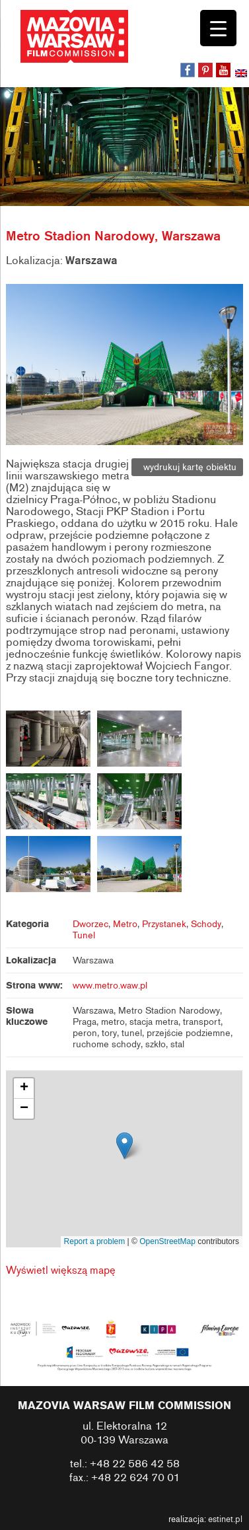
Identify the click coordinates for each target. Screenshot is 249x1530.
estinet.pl (225, 1519)
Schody (206, 924)
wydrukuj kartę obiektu (187, 467)
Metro (125, 924)
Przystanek (164, 924)
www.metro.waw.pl (110, 985)
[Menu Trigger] (218, 28)
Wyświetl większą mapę (61, 1270)
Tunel (84, 935)
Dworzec (90, 924)
